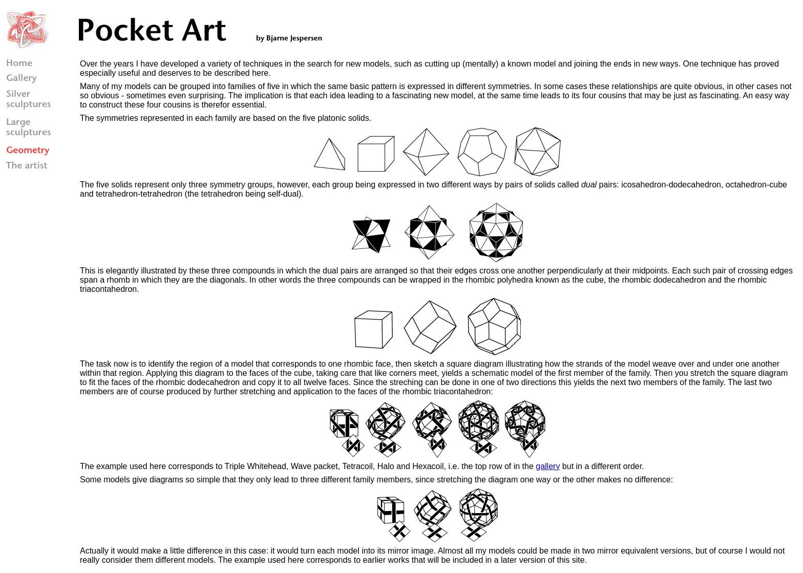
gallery (548, 466)
